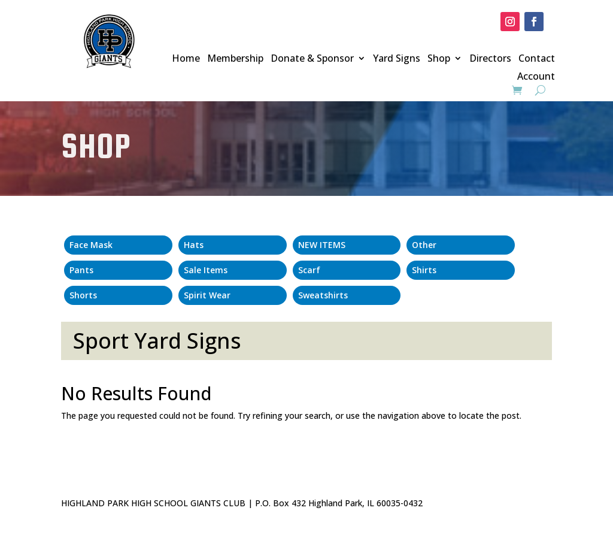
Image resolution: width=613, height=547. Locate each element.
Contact (536, 59)
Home (186, 59)
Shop (438, 59)
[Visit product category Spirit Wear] (232, 295)
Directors (490, 59)
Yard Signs (396, 59)
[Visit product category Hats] (232, 245)
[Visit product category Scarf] (347, 270)
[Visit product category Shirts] (460, 270)
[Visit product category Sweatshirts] (347, 295)
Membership (235, 59)
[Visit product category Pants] (118, 270)
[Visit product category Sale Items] (232, 270)
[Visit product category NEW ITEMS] (347, 245)
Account (536, 77)
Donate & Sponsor (312, 59)
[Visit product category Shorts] (118, 295)
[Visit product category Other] (460, 245)
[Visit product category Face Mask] (118, 245)
